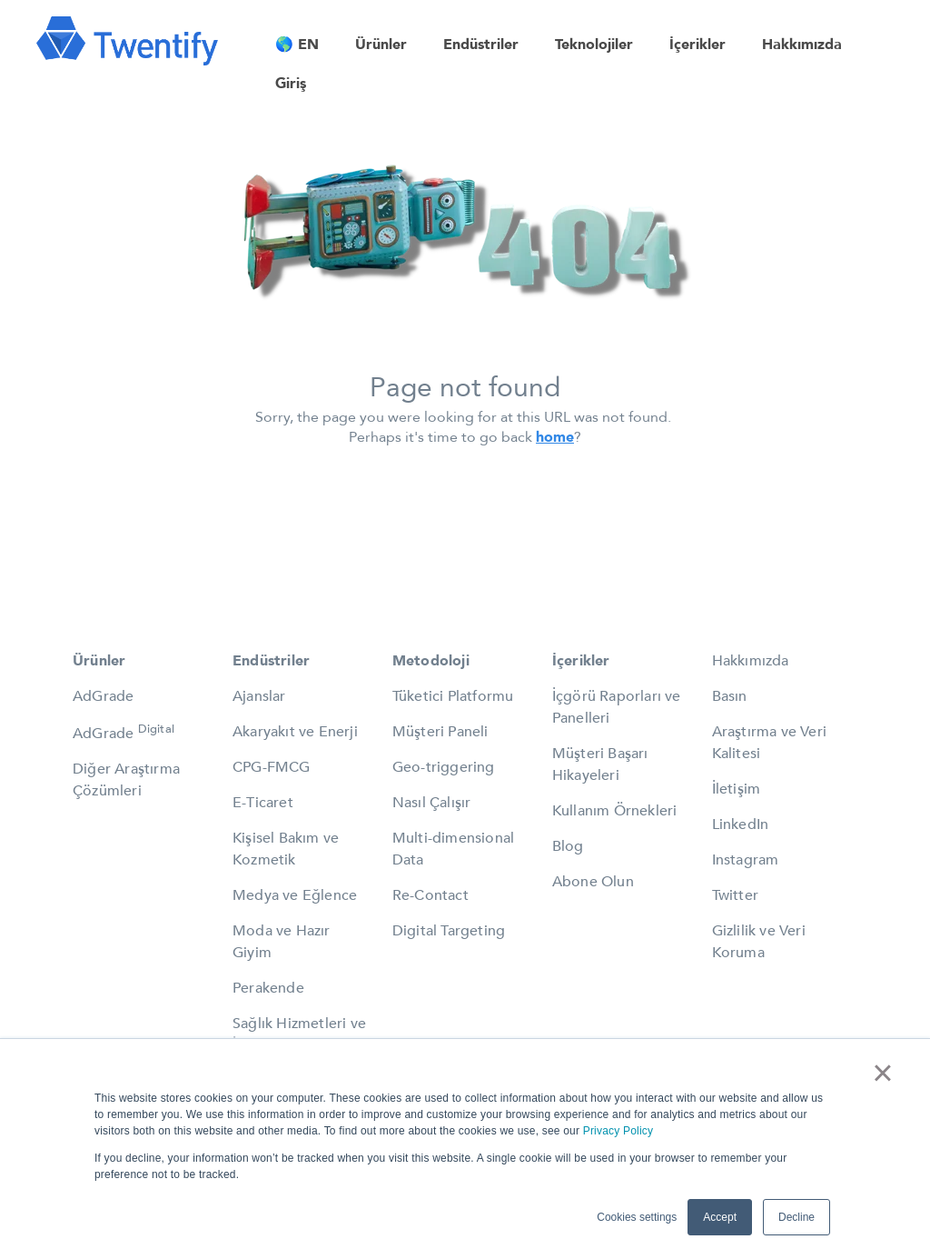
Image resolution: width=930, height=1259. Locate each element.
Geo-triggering (443, 767)
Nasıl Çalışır (431, 803)
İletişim (736, 789)
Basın (729, 696)
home (555, 437)
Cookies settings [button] (637, 1217)
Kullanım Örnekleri (615, 811)
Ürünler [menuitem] (381, 45)
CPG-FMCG (271, 767)
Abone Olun (593, 882)
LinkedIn (740, 824)
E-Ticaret (262, 803)
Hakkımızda (750, 661)
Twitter (735, 895)
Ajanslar (259, 696)
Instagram (745, 860)
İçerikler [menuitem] (697, 45)
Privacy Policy (618, 1130)
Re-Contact (430, 895)
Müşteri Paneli (440, 732)
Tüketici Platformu (453, 696)
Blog (568, 846)
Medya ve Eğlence (294, 895)
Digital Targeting (448, 931)
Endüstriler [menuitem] (481, 45)
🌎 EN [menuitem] (297, 45)
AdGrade (103, 696)
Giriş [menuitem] (290, 84)
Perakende (268, 988)
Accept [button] (720, 1217)
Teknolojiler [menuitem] (594, 45)
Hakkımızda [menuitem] (802, 45)
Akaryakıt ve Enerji (295, 732)
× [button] (882, 1072)
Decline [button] (796, 1217)
